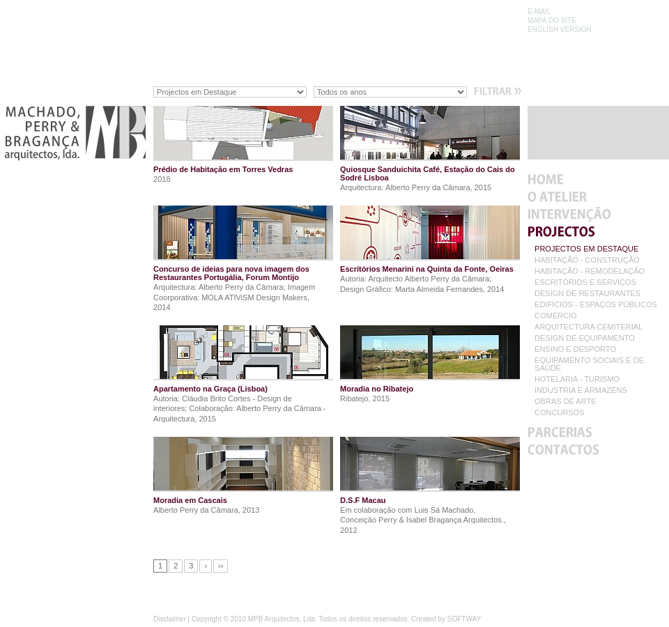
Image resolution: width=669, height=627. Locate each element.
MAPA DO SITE (552, 20)
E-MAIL (539, 11)
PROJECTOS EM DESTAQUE (586, 249)
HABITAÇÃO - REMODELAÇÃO (590, 271)
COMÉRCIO (556, 316)
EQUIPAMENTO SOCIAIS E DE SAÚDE (589, 364)
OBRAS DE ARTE (565, 401)
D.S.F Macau (362, 500)
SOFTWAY (464, 619)
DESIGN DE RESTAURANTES (587, 293)
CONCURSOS (560, 413)
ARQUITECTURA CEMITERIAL (589, 327)
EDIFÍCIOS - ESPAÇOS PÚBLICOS (596, 305)
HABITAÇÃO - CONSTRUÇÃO (587, 260)
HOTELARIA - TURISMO (577, 379)
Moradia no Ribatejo (376, 389)
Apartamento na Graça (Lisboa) (210, 389)
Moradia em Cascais (190, 500)
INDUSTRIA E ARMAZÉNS (581, 390)
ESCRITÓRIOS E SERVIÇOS (585, 282)
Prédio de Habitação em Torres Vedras (223, 169)
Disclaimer (169, 619)
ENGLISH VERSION (560, 29)
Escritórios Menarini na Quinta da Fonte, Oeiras (427, 269)
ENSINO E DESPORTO (575, 349)
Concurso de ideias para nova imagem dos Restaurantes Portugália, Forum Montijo (231, 273)
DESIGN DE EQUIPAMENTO (585, 338)
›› (220, 566)
